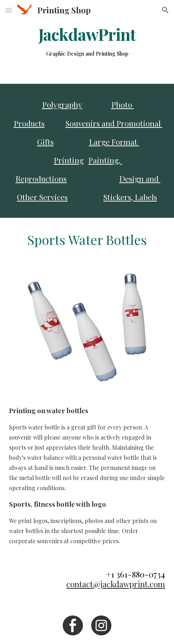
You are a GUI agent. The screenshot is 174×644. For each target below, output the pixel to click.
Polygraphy (62, 104)
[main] (87, 42)
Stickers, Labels (130, 197)
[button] (8, 10)
